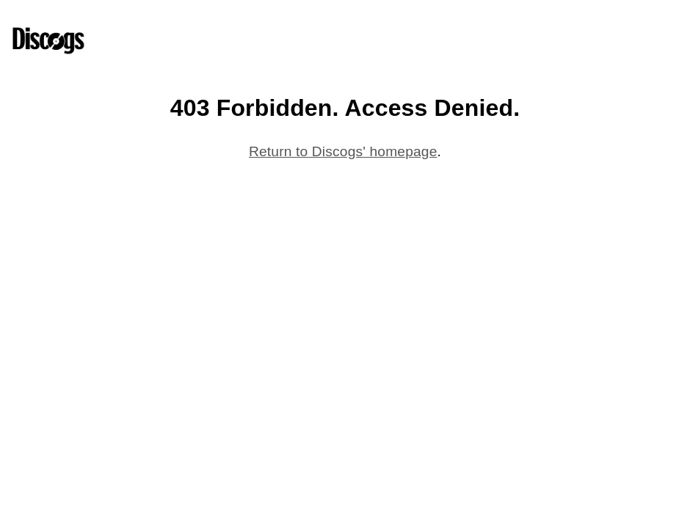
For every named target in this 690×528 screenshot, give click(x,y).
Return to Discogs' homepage (343, 151)
